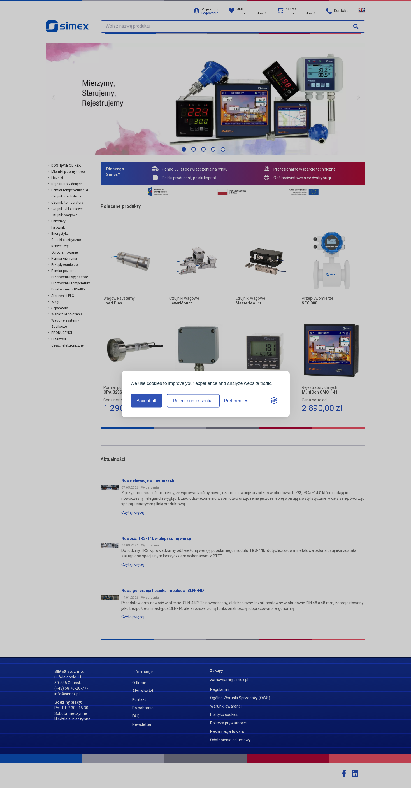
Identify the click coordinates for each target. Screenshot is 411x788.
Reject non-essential (193, 400)
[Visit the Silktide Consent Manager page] (274, 401)
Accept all (146, 400)
